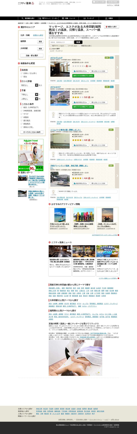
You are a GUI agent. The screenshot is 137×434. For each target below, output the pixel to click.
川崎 (41, 414)
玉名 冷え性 (76, 81)
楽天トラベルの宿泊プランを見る (83, 75)
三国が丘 (82, 291)
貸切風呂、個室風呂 (96, 303)
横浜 (37, 414)
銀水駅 (113, 81)
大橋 (78, 288)
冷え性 (66, 303)
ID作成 (117, 5)
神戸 (93, 414)
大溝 (91, 293)
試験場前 (64, 293)
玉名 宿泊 (59, 81)
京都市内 (81, 414)
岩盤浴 (26, 117)
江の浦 (66, 296)
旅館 (79, 306)
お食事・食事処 (58, 303)
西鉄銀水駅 (106, 81)
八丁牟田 (97, 293)
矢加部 (107, 293)
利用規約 (89, 425)
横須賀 (46, 414)
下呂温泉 (64, 411)
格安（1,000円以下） (70, 306)
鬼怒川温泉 (100, 411)
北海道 (79, 409)
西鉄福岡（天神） (55, 288)
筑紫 (72, 291)
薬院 (63, 288)
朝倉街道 (63, 291)
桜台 (68, 291)
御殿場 (67, 414)
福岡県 (95, 409)
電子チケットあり (58, 46)
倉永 (80, 296)
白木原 (98, 288)
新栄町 (98, 296)
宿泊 (50, 303)
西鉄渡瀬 (75, 296)
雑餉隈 (87, 288)
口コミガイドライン (95, 419)
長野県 (84, 409)
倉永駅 (59, 123)
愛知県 (90, 409)
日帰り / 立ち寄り (30, 73)
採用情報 (116, 425)
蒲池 (102, 293)
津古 (76, 291)
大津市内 (88, 414)
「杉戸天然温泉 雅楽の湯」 (98, 333)
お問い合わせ (115, 419)
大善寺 (79, 293)
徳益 (50, 296)
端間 (102, 291)
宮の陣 (111, 291)
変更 (40, 41)
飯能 (62, 414)
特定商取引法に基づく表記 (78, 425)
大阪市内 (74, 414)
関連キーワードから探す (27, 416)
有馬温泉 (50, 411)
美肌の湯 (59, 306)
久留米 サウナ (78, 159)
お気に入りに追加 (99, 71)
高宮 (74, 288)
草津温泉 (39, 411)
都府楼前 (110, 288)
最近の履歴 (113, 2)
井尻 (82, 288)
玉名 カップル (85, 81)
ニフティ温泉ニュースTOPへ (108, 278)
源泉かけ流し (28, 127)
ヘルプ (106, 419)
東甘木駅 (106, 121)
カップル (86, 303)
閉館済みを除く (86, 46)
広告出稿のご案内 (81, 419)
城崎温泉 (57, 411)
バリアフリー (92, 306)
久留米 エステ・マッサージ (64, 159)
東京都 (68, 409)
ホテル (84, 306)
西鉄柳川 (114, 293)
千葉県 (51, 409)
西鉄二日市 (52, 291)
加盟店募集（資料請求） (66, 419)
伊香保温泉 (72, 411)
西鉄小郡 (97, 291)
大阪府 (73, 409)
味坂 (106, 291)
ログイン (110, 5)
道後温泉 (80, 411)
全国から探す (38, 35)
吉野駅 (113, 121)
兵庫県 (56, 409)
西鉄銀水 (92, 296)
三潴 (83, 293)
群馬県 (62, 409)
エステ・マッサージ (111, 303)
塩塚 (54, 296)
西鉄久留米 (52, 293)
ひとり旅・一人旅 (111, 314)
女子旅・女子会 (105, 317)
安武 (73, 293)
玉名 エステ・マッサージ (88, 121)
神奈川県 (39, 409)
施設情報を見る (81, 71)
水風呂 (51, 319)
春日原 (93, 288)
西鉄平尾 (69, 288)
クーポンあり (72, 46)
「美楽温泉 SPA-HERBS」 (88, 337)
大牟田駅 (92, 81)
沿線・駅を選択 (32, 55)
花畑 (58, 293)
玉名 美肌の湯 (67, 81)
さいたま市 (56, 414)
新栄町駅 (99, 81)
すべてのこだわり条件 (31, 132)
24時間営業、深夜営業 (32, 111)
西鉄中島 (60, 296)
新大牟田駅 (100, 121)
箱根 (44, 411)
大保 (91, 291)
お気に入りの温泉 (99, 2)
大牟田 (103, 296)
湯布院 (93, 411)
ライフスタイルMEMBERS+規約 (103, 425)
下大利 (104, 288)
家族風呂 (52, 306)
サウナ (79, 303)
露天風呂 (73, 303)
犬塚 (87, 293)
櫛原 (116, 291)
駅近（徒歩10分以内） (61, 317)
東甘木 (85, 296)
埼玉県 (45, 409)
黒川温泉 (87, 411)
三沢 (87, 291)
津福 (69, 293)
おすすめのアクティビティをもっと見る (104, 235)
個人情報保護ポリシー (62, 425)
